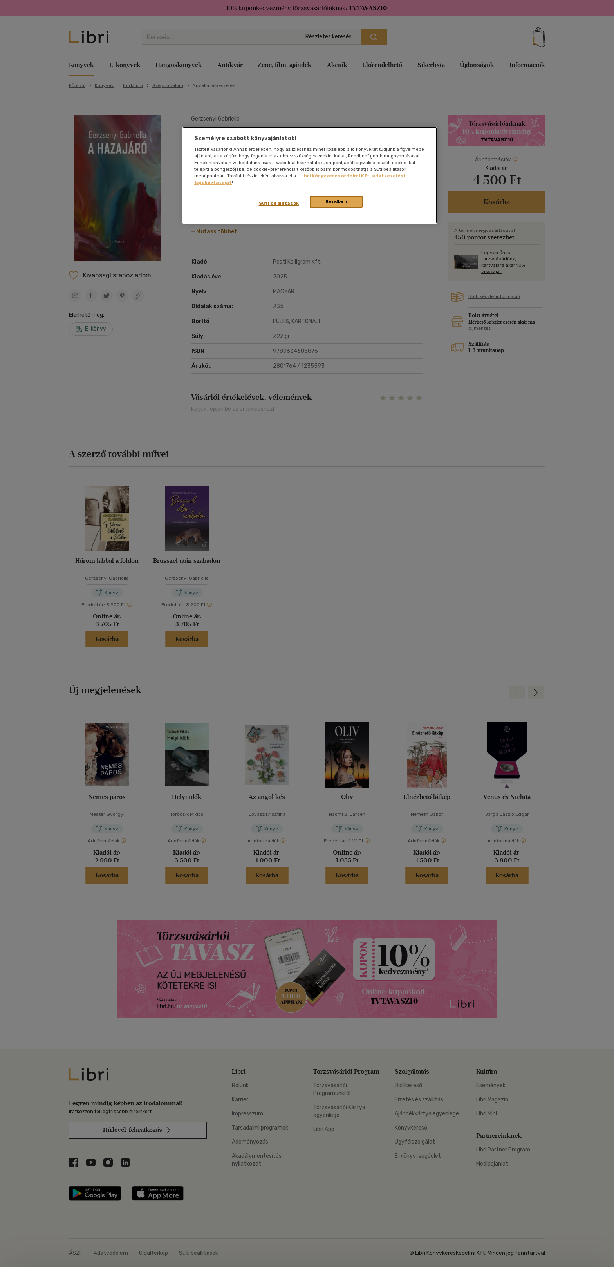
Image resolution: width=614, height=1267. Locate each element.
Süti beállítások (279, 203)
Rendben (336, 201)
